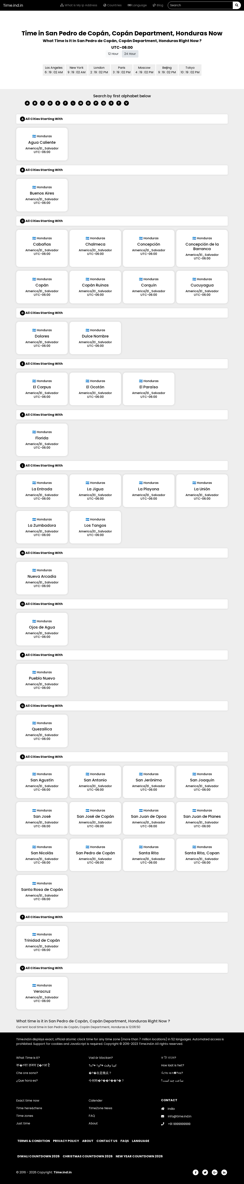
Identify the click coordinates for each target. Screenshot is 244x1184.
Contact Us (107, 1141)
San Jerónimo (149, 780)
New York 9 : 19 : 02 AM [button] (76, 69)
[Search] (200, 5)
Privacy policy (66, 1141)
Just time (23, 1123)
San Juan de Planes (202, 816)
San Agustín (42, 780)
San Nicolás (42, 853)
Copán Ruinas (95, 285)
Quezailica (42, 729)
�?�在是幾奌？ (100, 1073)
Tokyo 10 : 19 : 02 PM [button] (190, 69)
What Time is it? (28, 1058)
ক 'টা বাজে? (168, 1058)
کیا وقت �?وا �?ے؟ (103, 1065)
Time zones (24, 1116)
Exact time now (27, 1100)
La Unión (202, 489)
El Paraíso (149, 387)
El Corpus (42, 387)
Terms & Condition (34, 1141)
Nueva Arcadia (42, 576)
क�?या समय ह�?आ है (33, 1065)
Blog (158, 5)
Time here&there (29, 1108)
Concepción (148, 244)
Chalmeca (95, 244)
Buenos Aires (42, 193)
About (93, 1123)
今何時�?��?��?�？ (106, 1080)
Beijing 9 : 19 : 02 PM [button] (167, 69)
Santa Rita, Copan (202, 853)
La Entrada (42, 489)
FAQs (124, 1141)
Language (137, 5)
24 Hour (130, 54)
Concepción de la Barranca (202, 246)
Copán (41, 285)
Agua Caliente (42, 142)
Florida (41, 438)
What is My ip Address (78, 5)
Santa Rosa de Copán (42, 889)
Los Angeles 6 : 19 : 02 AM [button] (54, 69)
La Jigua (95, 489)
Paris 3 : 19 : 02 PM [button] (121, 69)
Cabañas (42, 244)
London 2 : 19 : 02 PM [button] (99, 69)
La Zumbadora (42, 525)
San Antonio (95, 780)
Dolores (42, 336)
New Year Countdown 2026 (139, 1156)
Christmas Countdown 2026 (88, 1156)
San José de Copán (95, 816)
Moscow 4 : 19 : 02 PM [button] (144, 69)
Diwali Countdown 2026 (38, 1156)
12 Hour (113, 54)
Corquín (149, 285)
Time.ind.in (13, 5)
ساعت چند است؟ (172, 1080)
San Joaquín (202, 780)
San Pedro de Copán (95, 853)
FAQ (92, 1116)
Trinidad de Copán (42, 940)
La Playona (148, 489)
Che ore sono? (27, 1073)
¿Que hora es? (27, 1080)
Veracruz (42, 991)
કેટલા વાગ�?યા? (172, 1073)
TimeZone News (100, 1108)
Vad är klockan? (101, 1058)
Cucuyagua (202, 285)
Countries (112, 5)
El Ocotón (95, 387)
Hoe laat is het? (172, 1065)
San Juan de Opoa (148, 816)
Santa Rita (149, 853)
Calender (96, 1100)
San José (42, 816)
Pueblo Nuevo (42, 678)
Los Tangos (95, 525)
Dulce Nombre (95, 336)
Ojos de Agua (42, 627)
